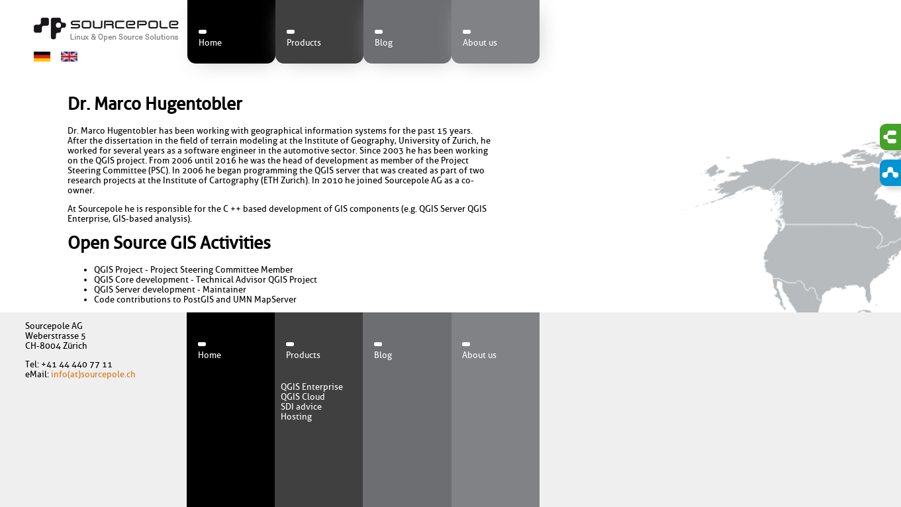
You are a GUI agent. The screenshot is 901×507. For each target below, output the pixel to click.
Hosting (296, 417)
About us (480, 43)
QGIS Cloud (303, 397)
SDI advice (301, 407)
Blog (384, 43)
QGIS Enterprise (312, 387)
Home (210, 43)
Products (304, 43)
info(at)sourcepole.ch (93, 374)
